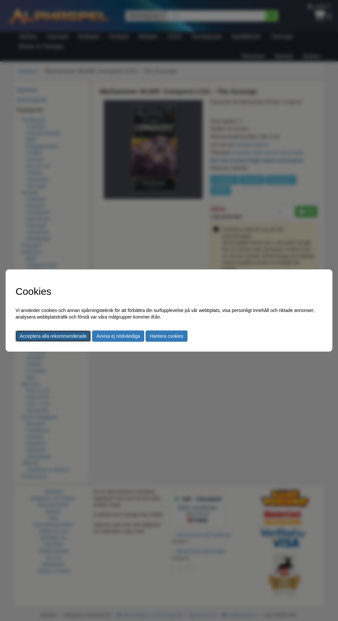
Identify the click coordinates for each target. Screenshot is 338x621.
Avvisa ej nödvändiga (118, 336)
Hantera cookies (166, 336)
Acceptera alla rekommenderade (53, 336)
